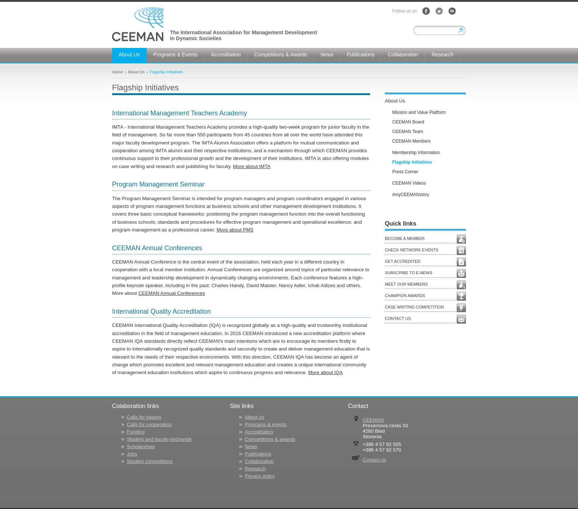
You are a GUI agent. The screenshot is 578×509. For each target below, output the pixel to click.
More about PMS (235, 230)
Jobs (132, 454)
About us (254, 417)
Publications (258, 454)
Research (255, 468)
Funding (135, 432)
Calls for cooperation (149, 424)
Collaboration (259, 461)
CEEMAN (373, 420)
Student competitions (150, 461)
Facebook (426, 11)
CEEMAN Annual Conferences (171, 293)
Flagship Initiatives (166, 72)
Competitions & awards (270, 439)
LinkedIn (452, 11)
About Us (136, 72)
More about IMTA (252, 166)
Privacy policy (260, 476)
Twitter (439, 11)
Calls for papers (144, 417)
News (251, 446)
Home (117, 72)
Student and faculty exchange (159, 439)
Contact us (374, 460)
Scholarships (141, 446)
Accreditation (259, 432)
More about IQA (325, 372)
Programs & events (265, 424)
